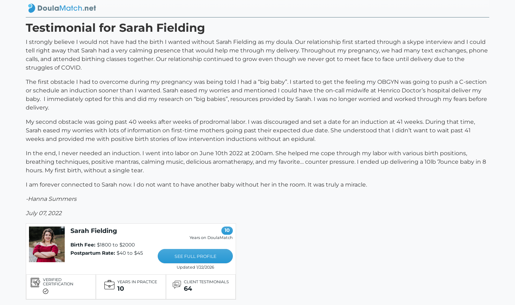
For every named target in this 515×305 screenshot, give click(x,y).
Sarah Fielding (93, 230)
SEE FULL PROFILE (195, 256)
